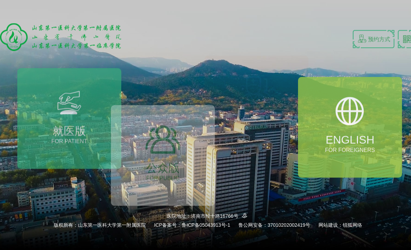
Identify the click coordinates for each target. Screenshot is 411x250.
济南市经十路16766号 (220, 216)
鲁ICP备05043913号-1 (206, 225)
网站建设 (328, 225)
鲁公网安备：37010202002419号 (274, 225)
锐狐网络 (352, 225)
